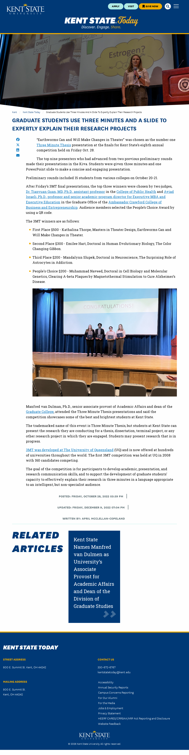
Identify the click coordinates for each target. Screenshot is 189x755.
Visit (131, 6)
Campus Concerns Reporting (116, 692)
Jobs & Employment (110, 708)
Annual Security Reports (113, 687)
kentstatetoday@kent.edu (114, 672)
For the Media (106, 703)
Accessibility (106, 682)
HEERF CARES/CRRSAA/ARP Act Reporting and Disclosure (134, 718)
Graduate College (40, 411)
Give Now (150, 6)
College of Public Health (136, 191)
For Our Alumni (107, 697)
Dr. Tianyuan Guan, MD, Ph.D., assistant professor (65, 191)
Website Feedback (109, 723)
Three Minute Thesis (54, 145)
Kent (14, 112)
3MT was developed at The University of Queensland (70, 450)
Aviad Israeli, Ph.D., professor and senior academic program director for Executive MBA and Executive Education (100, 196)
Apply (115, 6)
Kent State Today (101, 22)
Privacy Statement (109, 713)
